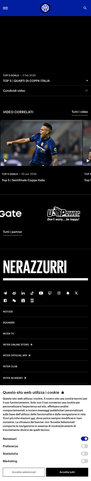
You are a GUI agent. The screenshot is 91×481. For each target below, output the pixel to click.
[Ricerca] (85, 8)
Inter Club (10, 366)
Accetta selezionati (24, 472)
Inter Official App (15, 355)
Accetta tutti (67, 472)
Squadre (9, 322)
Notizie (8, 311)
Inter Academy (13, 378)
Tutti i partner (12, 232)
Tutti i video (80, 112)
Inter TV (8, 333)
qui (33, 418)
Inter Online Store (16, 344)
